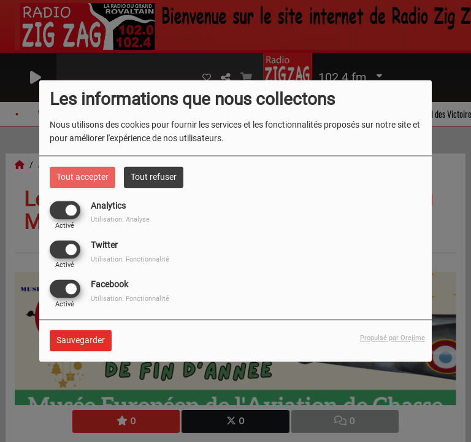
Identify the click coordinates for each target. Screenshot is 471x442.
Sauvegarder (80, 341)
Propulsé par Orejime (392, 339)
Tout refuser (154, 177)
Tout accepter (82, 177)
